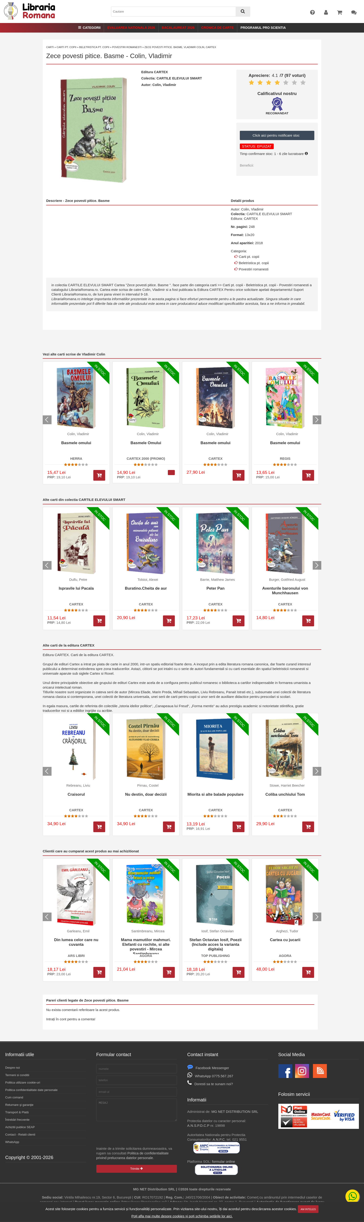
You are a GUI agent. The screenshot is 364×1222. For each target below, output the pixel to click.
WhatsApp (12, 1142)
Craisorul (76, 794)
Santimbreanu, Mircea (147, 931)
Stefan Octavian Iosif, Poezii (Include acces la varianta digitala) (215, 944)
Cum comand (14, 1097)
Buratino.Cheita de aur (146, 588)
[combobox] (180, 11)
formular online (223, 1161)
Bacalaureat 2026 (178, 28)
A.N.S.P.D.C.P (198, 1125)
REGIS (285, 458)
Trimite (136, 1172)
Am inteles (308, 1209)
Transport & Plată (17, 1112)
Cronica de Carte (217, 28)
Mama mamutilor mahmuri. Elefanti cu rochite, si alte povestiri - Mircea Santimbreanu (146, 946)
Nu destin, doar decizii (146, 794)
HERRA (76, 458)
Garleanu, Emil (78, 931)
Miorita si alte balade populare (216, 794)
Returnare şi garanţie (19, 1105)
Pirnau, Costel (148, 785)
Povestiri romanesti (127, 47)
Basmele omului (76, 443)
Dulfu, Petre (78, 579)
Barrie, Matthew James (217, 579)
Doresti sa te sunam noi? (210, 1084)
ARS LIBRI (76, 956)
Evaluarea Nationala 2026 (131, 28)
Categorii (89, 28)
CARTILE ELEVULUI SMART (179, 78)
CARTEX (161, 72)
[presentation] (131, 1137)
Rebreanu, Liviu (78, 785)
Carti (50, 47)
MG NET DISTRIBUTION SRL (234, 1112)
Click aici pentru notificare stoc (277, 135)
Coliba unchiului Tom (285, 794)
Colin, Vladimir (151, 55)
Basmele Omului (145, 443)
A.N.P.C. (219, 1139)
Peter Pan (215, 588)
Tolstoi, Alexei (148, 579)
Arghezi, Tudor (287, 931)
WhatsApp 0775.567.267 (210, 1076)
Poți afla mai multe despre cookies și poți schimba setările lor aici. (182, 1216)
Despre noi (12, 1067)
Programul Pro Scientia (263, 28)
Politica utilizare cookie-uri (22, 1082)
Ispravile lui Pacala (76, 588)
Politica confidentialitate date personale (31, 1090)
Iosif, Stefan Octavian (217, 931)
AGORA (146, 956)
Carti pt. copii (66, 47)
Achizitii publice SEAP (20, 1127)
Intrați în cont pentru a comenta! (70, 1019)
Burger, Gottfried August (287, 579)
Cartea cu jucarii (285, 940)
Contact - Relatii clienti (20, 1134)
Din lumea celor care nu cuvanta (76, 942)
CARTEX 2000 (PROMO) (146, 458)
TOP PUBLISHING (215, 956)
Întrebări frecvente (17, 1119)
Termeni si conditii (17, 1075)
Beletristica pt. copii (94, 47)
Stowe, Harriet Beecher (287, 785)
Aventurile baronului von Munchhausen (285, 590)
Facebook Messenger (208, 1068)
